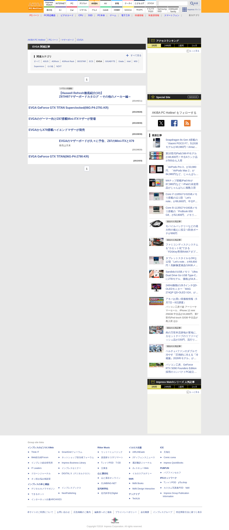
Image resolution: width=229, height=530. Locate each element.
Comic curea (170, 457)
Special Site (163, 97)
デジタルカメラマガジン (43, 488)
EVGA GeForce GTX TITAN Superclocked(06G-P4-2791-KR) (68, 107)
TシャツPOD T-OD (111, 463)
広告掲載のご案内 (82, 512)
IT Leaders (36, 468)
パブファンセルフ (172, 472)
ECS (91, 61)
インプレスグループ (162, 512)
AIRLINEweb (138, 452)
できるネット (37, 494)
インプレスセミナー (71, 468)
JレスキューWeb (140, 468)
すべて (37, 61)
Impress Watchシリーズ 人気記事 (175, 382)
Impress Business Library (74, 463)
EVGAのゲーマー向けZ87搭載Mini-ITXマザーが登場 (62, 118)
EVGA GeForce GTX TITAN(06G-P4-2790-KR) (59, 156)
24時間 (167, 45)
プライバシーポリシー (126, 512)
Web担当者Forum (39, 457)
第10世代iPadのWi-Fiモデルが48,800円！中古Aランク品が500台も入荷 (182, 157)
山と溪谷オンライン (110, 478)
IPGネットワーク (168, 478)
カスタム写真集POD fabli (176, 488)
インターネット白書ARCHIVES (46, 499)
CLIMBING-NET (108, 483)
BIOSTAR (81, 61)
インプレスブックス (71, 488)
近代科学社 (103, 488)
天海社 (167, 452)
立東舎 (104, 468)
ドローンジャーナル (41, 473)
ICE (162, 447)
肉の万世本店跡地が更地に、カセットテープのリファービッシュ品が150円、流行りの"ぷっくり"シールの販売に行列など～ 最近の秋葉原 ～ (182, 339)
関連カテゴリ (44, 56)
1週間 (181, 45)
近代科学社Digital (109, 493)
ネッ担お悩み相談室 (41, 479)
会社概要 (145, 512)
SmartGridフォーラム (72, 452)
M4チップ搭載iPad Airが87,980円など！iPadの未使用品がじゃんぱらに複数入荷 (182, 184)
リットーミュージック (112, 452)
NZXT (59, 66)
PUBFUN (164, 468)
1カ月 (194, 45)
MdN (131, 479)
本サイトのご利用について (40, 512)
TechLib (136, 498)
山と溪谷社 (103, 473)
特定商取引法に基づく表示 (189, 512)
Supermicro (39, 66)
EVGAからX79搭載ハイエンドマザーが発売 (57, 129)
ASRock (55, 61)
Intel (129, 61)
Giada (121, 61)
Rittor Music (104, 447)
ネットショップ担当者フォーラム (78, 457)
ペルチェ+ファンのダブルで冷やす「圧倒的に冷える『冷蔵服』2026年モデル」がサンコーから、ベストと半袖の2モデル (182, 358)
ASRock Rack (68, 61)
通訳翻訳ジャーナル (142, 463)
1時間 (154, 45)
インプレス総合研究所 (42, 463)
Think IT (35, 452)
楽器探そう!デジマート (112, 457)
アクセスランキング (167, 40)
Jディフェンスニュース (143, 457)
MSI (135, 61)
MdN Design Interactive (143, 488)
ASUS (45, 61)
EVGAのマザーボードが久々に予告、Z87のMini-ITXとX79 (96, 140)
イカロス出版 (135, 447)
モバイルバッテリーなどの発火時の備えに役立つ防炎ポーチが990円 (182, 230)
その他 (50, 66)
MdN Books (137, 483)
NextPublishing (69, 493)
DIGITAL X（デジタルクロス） (76, 473)
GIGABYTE (110, 61)
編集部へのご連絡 (103, 512)
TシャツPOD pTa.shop (175, 482)
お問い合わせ (63, 512)
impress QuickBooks (173, 463)
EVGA (99, 61)
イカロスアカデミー (142, 473)
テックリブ (134, 494)
